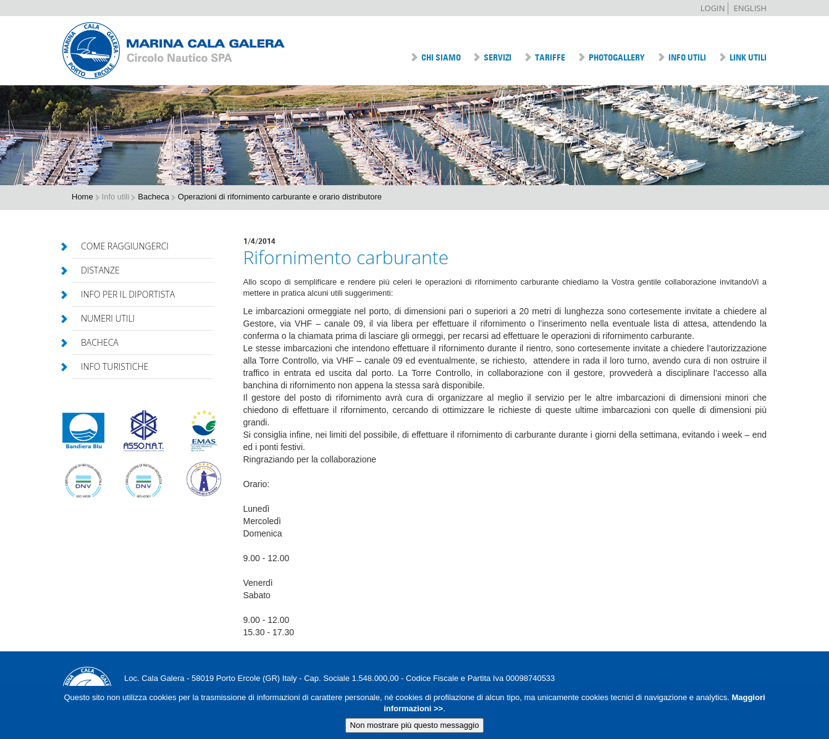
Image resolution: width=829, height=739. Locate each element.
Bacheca (95, 342)
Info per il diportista (123, 294)
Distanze (96, 270)
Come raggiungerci (120, 246)
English (750, 8)
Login (713, 8)
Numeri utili (103, 318)
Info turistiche (110, 366)
